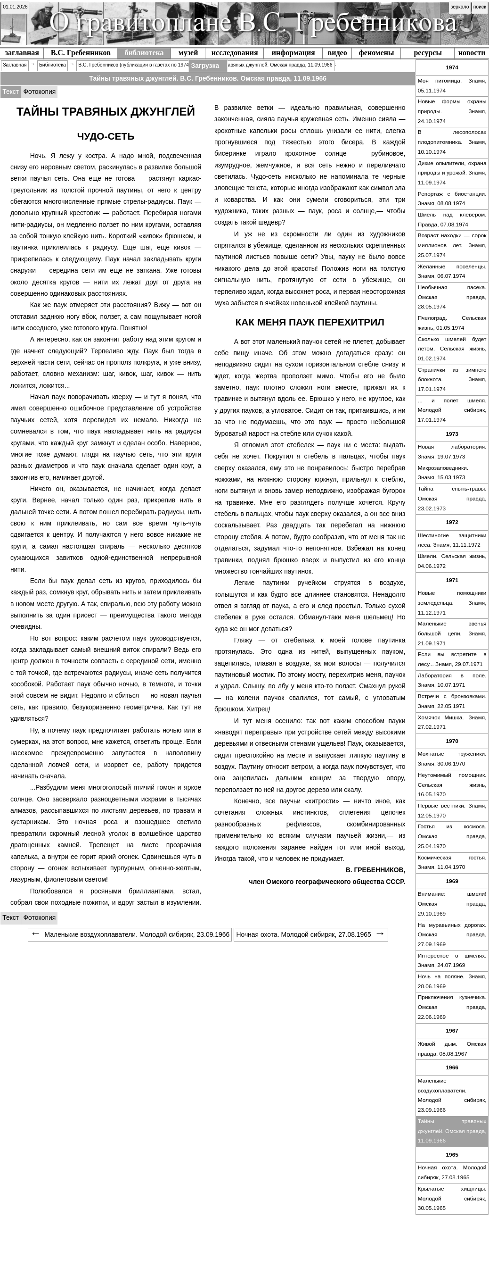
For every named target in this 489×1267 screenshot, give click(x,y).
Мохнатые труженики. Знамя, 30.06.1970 (452, 758)
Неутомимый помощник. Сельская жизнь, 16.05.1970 (452, 785)
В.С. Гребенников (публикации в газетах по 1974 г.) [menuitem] (136, 64)
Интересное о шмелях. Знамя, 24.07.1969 (452, 960)
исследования (235, 53)
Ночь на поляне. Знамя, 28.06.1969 (452, 981)
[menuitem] (15, 7)
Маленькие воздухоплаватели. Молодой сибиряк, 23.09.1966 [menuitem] (129, 934)
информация (293, 53)
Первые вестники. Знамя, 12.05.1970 (452, 810)
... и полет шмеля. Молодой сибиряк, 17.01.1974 (452, 410)
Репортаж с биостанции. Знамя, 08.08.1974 (452, 199)
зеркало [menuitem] (460, 6)
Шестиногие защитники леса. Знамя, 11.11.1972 (452, 540)
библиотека (144, 53)
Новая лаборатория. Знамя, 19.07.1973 (452, 451)
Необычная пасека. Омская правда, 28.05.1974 (452, 297)
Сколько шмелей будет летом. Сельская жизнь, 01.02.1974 (452, 349)
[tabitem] (39, 92)
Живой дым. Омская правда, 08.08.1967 (452, 1049)
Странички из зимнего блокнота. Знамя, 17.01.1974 (452, 379)
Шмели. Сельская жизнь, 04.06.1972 (452, 561)
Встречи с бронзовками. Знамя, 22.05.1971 (452, 701)
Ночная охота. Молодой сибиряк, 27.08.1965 (452, 1172)
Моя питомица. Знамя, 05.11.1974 (452, 85)
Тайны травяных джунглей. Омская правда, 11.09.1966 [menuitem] (269, 64)
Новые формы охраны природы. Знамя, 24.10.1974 (452, 111)
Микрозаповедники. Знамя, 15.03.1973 (443, 473)
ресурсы (428, 53)
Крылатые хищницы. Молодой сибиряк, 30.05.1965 (452, 1198)
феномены (376, 53)
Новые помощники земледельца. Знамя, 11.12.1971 (452, 603)
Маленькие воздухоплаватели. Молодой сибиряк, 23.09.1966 (452, 1095)
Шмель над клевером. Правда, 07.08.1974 (452, 219)
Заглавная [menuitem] (14, 64)
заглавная (22, 53)
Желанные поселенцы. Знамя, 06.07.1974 (452, 271)
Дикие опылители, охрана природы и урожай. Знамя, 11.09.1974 (452, 173)
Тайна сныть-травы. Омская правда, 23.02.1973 (452, 498)
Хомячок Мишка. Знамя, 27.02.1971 (452, 722)
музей (188, 53)
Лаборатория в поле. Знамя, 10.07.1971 (452, 680)
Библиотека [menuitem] (52, 64)
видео (337, 53)
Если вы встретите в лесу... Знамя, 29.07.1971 (452, 659)
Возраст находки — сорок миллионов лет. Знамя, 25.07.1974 (452, 245)
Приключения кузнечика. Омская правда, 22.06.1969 (452, 1007)
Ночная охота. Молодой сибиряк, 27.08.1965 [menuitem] (310, 934)
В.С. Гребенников (81, 53)
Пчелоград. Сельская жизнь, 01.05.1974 (452, 323)
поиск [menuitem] (479, 6)
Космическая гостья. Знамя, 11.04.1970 (452, 862)
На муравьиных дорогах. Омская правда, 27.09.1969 (452, 935)
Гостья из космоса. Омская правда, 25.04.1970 (452, 836)
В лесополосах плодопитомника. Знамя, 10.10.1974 (452, 142)
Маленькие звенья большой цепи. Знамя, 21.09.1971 (452, 633)
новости (472, 53)
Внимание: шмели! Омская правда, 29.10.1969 (452, 904)
